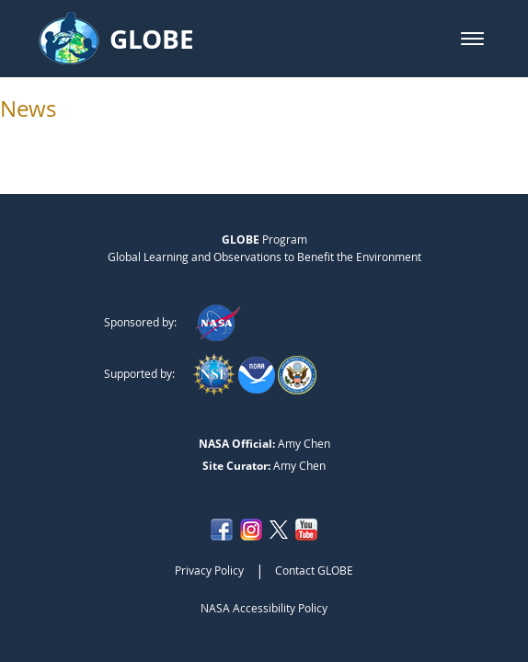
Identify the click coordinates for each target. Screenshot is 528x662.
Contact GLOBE (314, 570)
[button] (472, 38)
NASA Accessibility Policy (264, 607)
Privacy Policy (209, 570)
